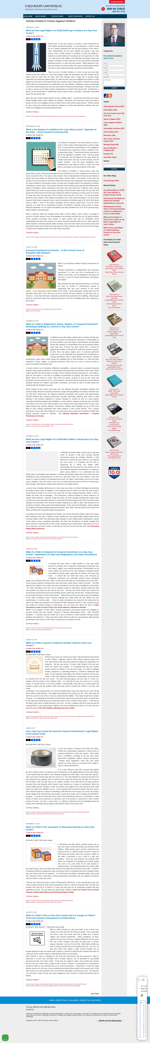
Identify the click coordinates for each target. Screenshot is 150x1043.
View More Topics (109, 151)
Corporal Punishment (36, 309)
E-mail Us (29, 1009)
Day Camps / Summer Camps (51, 716)
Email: (105, 68)
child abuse (33, 902)
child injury (32, 813)
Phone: (105, 72)
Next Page (95, 993)
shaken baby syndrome (56, 538)
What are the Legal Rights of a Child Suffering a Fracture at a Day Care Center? (114, 217)
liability (42, 426)
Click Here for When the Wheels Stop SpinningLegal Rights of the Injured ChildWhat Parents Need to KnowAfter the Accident (114, 267)
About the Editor (80, 16)
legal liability (77, 985)
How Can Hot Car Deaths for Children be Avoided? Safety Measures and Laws (113, 193)
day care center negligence (47, 985)
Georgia (108, 148)
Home (54, 998)
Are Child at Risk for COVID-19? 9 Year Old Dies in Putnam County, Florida (114, 185)
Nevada (57, 628)
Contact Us (96, 16)
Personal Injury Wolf (110, 174)
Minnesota (57, 900)
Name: (105, 63)
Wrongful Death (110, 139)
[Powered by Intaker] (133, 1038)
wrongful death (53, 718)
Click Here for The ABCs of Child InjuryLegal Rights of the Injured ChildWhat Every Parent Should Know (114, 243)
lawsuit (48, 813)
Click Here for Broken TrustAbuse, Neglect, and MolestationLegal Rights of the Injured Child (114, 292)
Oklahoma (57, 424)
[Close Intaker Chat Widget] (143, 978)
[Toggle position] (139, 978)
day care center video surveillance (63, 985)
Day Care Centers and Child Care (67, 116)
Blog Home (30, 16)
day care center (43, 718)
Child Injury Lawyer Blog (43, 7)
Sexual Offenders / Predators (71, 237)
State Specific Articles (84, 237)
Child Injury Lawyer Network (50, 1020)
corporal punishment (35, 310)
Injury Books (45, 16)
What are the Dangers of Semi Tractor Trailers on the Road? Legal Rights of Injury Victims (114, 210)
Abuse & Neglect (35, 116)
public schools (50, 426)
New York (61, 237)
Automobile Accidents (113, 124)
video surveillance (47, 629)
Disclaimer (74, 998)
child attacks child (34, 718)
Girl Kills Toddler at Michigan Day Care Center (56, 708)
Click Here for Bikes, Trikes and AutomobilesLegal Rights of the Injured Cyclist (114, 341)
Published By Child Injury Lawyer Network (113, 6)
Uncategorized (81, 116)
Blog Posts (93, 998)
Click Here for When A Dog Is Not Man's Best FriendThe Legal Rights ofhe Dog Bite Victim (114, 390)
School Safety (110, 127)
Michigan (55, 537)
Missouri (74, 812)
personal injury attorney (58, 813)
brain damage (33, 538)
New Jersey (55, 237)
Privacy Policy (63, 998)
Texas (93, 237)
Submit (114, 88)
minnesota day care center (55, 902)
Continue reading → (33, 112)
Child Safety (43, 116)
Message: (106, 77)
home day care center (43, 538)
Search (114, 163)
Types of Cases (61, 16)
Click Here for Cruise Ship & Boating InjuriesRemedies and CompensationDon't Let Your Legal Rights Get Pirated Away (114, 365)
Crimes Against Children (53, 116)
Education (59, 309)
